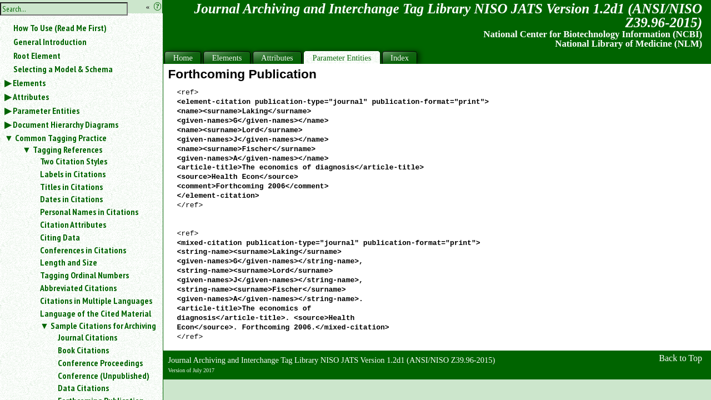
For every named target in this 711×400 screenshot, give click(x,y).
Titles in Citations (71, 186)
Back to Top (680, 358)
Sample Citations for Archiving (103, 325)
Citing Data (60, 237)
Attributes (31, 96)
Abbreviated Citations (78, 287)
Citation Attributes (73, 224)
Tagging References (67, 149)
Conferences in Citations (83, 250)
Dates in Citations (71, 198)
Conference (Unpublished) (103, 375)
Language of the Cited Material (95, 313)
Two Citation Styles (73, 161)
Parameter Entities (46, 110)
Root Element (37, 55)
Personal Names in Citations (89, 211)
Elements (29, 82)
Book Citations (83, 350)
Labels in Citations (73, 173)
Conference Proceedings (100, 362)
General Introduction (50, 41)
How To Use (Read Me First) (60, 27)
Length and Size (68, 262)
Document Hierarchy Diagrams (65, 124)
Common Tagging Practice (61, 137)
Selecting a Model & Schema (63, 68)
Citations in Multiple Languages (96, 300)
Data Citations (83, 387)
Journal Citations (87, 337)
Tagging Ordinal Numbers (84, 275)
